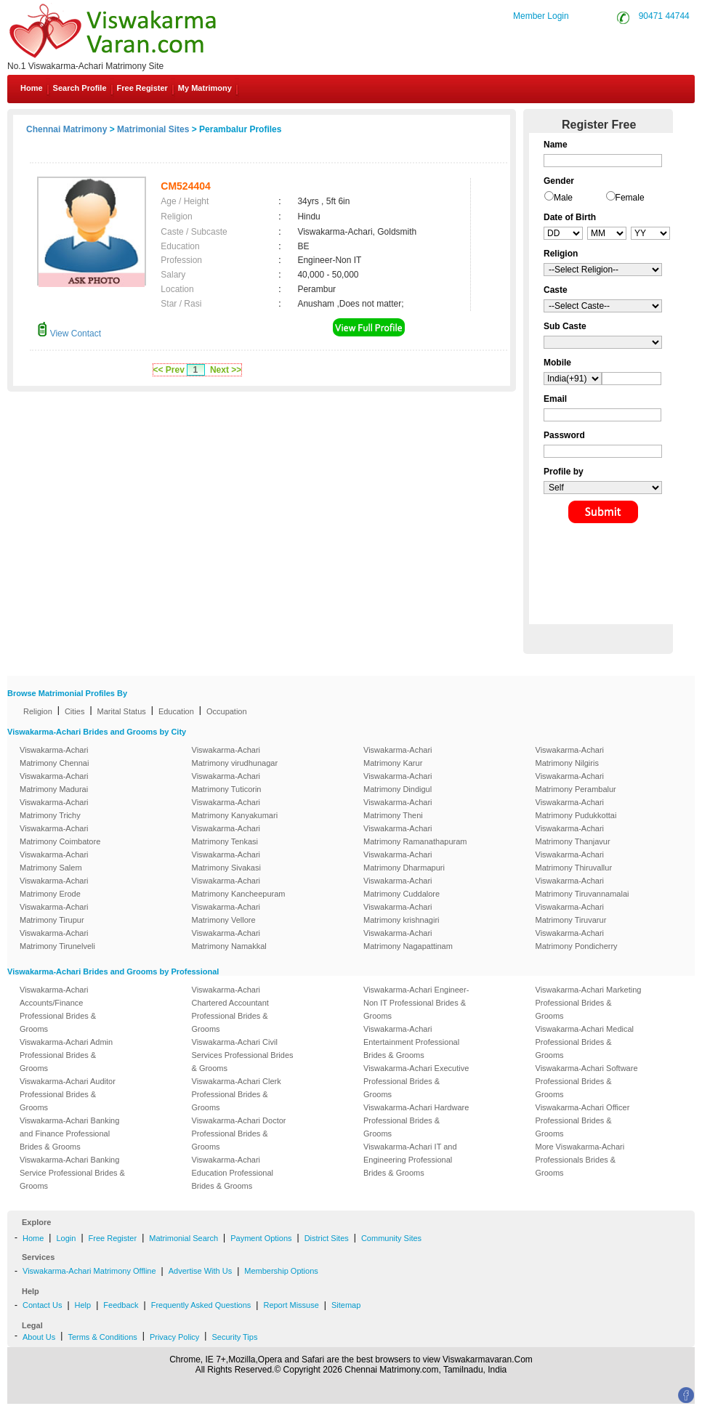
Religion (37, 711)
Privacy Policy (174, 1337)
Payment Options (260, 1238)
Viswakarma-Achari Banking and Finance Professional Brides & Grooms (69, 1133)
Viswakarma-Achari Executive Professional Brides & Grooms (416, 1081)
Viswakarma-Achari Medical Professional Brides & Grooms (585, 1042)
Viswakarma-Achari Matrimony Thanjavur (573, 835)
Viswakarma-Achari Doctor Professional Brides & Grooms (239, 1133)
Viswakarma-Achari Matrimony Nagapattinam (408, 939)
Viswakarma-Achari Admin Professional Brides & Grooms (66, 1055)
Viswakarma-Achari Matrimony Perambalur (576, 782)
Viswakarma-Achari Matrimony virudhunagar (235, 756)
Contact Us (42, 1305)
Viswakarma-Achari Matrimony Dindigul (397, 782)
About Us (39, 1337)
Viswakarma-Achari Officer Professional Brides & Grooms (583, 1120)
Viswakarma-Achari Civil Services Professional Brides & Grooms (243, 1055)
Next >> (225, 370)
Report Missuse (290, 1305)
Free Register (142, 88)
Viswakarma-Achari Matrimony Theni (397, 809)
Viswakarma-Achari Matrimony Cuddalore (401, 887)
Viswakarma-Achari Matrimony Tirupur (54, 913)
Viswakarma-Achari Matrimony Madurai (54, 782)
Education (176, 711)
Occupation (226, 711)
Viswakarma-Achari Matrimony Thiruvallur (574, 861)
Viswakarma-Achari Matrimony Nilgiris (570, 756)
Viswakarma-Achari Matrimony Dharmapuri (404, 861)
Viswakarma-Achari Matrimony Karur (397, 756)
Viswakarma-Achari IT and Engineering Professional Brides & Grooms (410, 1159)
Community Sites (391, 1238)
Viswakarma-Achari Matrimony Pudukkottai (576, 809)
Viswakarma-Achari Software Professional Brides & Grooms (587, 1081)
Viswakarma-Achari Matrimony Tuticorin (227, 782)
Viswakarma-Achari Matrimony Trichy (54, 809)
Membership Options (281, 1270)
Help (83, 1305)
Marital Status (121, 711)
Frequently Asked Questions (201, 1305)
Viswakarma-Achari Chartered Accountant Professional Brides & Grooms (230, 1009)
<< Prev (169, 370)
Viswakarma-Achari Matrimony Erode (54, 887)
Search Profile (80, 88)
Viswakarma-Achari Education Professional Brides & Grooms (233, 1172)
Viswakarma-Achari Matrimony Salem (54, 861)
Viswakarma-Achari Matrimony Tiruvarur (571, 913)
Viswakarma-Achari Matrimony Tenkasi (226, 835)
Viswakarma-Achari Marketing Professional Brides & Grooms (589, 1002)
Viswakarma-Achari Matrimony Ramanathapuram (415, 835)
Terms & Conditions (102, 1337)
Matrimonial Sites (153, 129)
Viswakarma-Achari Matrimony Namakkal (229, 939)
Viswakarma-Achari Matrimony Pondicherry (577, 939)
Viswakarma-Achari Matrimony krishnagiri (401, 913)
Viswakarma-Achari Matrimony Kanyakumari (235, 809)
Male (563, 198)
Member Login (541, 16)
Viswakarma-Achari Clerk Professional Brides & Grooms (236, 1094)
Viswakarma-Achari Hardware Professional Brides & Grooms (416, 1120)
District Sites (326, 1238)
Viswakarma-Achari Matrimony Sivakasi (226, 861)
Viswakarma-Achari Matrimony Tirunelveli (57, 939)
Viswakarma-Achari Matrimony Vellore (226, 913)
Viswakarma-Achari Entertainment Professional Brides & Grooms (411, 1042)
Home (31, 88)
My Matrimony (205, 88)
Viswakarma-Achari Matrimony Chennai (54, 756)
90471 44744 (664, 16)
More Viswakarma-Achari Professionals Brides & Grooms (580, 1159)
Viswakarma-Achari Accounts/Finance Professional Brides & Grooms (58, 1009)
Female (630, 198)
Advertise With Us (200, 1270)
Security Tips (234, 1337)
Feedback (120, 1305)
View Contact (69, 333)
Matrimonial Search (183, 1238)
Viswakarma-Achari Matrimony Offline (89, 1270)
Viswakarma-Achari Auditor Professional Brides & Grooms (68, 1094)
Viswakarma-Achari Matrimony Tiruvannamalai (582, 887)
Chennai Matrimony (66, 129)
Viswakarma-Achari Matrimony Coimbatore (60, 835)
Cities (75, 711)
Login (66, 1238)
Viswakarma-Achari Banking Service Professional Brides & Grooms (72, 1172)
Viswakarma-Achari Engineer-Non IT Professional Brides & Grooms (416, 1002)
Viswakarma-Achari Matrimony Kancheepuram (239, 887)
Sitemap (345, 1305)
